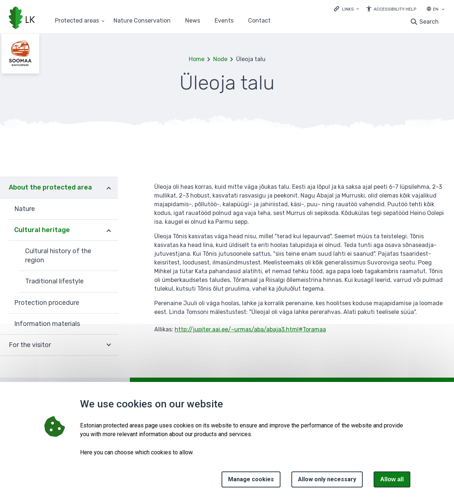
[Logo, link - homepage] (22, 19)
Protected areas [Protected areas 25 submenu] (77, 21)
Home (196, 59)
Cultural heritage (42, 230)
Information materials (47, 324)
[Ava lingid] (346, 8)
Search (429, 21)
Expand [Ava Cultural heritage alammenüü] (109, 230)
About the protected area (50, 187)
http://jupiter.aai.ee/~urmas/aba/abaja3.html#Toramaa (250, 329)
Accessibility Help (395, 9)
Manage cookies (251, 479)
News (192, 21)
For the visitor (30, 345)
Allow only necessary (327, 479)
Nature (24, 209)
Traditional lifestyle (54, 281)
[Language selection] (443, 9)
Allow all (392, 479)
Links (348, 9)
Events (224, 21)
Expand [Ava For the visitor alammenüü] (109, 345)
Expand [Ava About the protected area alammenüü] (109, 187)
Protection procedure (46, 303)
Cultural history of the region (58, 255)
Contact (259, 21)
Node (220, 59)
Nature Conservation (142, 21)
